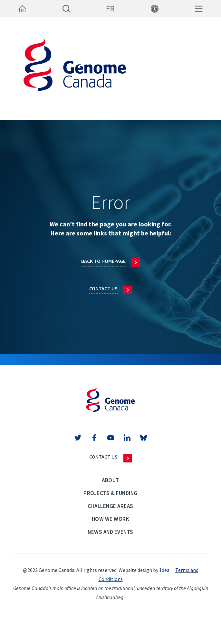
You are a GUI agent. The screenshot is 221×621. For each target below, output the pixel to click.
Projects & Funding (110, 493)
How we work (111, 519)
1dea (164, 570)
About (110, 480)
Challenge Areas (110, 506)
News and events (110, 531)
